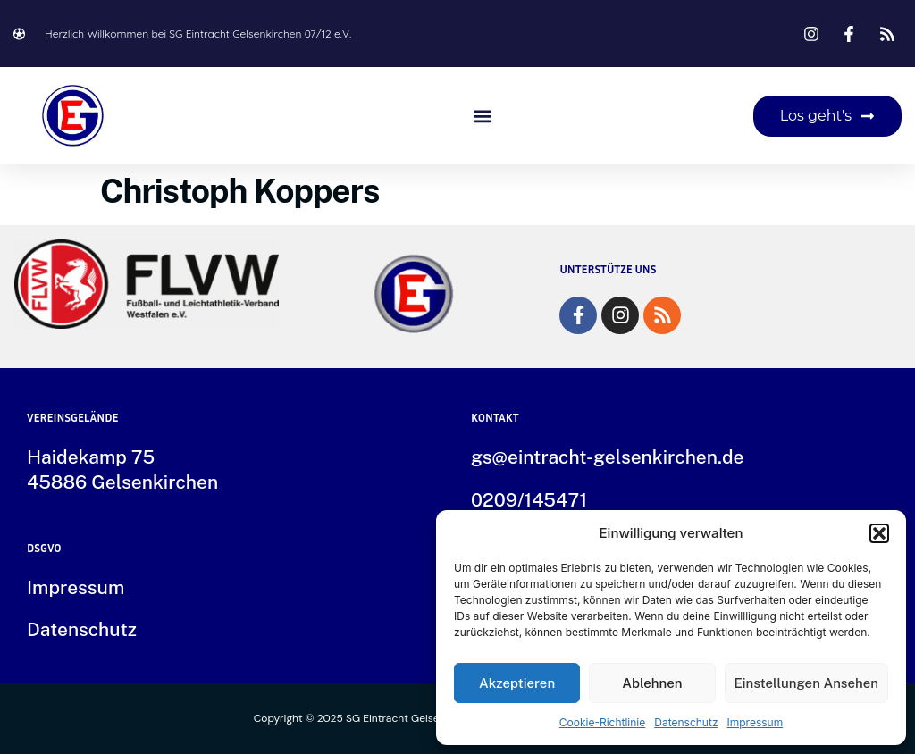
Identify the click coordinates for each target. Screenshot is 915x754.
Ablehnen (652, 683)
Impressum (755, 722)
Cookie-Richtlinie (602, 722)
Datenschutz (686, 722)
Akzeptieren (517, 683)
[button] (879, 533)
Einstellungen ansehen (807, 683)
